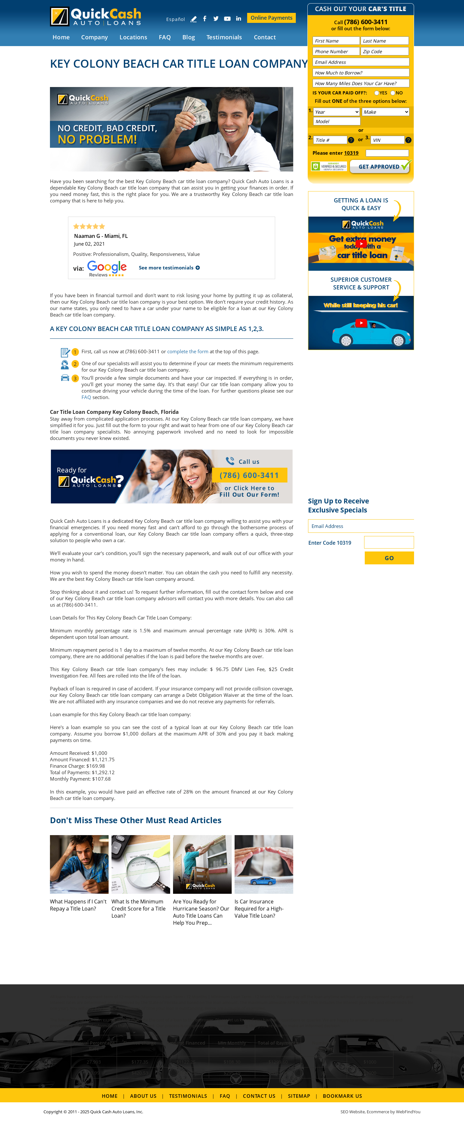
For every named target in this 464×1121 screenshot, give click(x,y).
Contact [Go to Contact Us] (265, 37)
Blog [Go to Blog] (188, 37)
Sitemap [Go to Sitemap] (299, 1096)
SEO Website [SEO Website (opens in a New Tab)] (353, 1112)
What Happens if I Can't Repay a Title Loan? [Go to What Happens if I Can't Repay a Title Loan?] (78, 905)
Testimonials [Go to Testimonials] (224, 37)
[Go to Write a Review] (193, 19)
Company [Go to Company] (94, 37)
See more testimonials (166, 267)
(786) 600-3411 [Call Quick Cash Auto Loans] (366, 21)
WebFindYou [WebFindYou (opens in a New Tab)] (408, 1112)
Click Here (250, 488)
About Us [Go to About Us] (143, 1096)
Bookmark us (342, 1096)
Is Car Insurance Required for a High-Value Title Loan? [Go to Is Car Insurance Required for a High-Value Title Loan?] (259, 908)
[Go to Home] (99, 16)
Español (175, 19)
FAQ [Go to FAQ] (165, 37)
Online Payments (272, 17)
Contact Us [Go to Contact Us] (259, 1096)
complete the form (187, 351)
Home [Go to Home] (61, 37)
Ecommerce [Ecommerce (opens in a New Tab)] (378, 1112)
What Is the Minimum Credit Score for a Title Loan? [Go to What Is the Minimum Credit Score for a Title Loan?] (138, 908)
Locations (133, 37)
